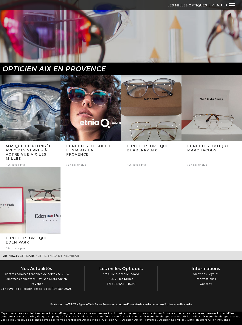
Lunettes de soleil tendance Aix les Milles (38, 313)
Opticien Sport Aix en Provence (208, 319)
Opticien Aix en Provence (139, 319)
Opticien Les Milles (172, 319)
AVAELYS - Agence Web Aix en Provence (89, 304)
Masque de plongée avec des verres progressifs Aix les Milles (58, 319)
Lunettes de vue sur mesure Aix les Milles (206, 313)
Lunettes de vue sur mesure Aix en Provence (144, 313)
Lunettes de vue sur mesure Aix (90, 313)
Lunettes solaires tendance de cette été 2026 (36, 274)
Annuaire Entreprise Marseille (133, 304)
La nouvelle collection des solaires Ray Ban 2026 (36, 288)
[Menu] (232, 5)
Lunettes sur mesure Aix (17, 316)
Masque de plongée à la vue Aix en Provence (111, 316)
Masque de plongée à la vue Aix (58, 316)
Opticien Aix (110, 319)
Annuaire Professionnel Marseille (172, 304)
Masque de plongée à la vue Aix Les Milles (172, 316)
